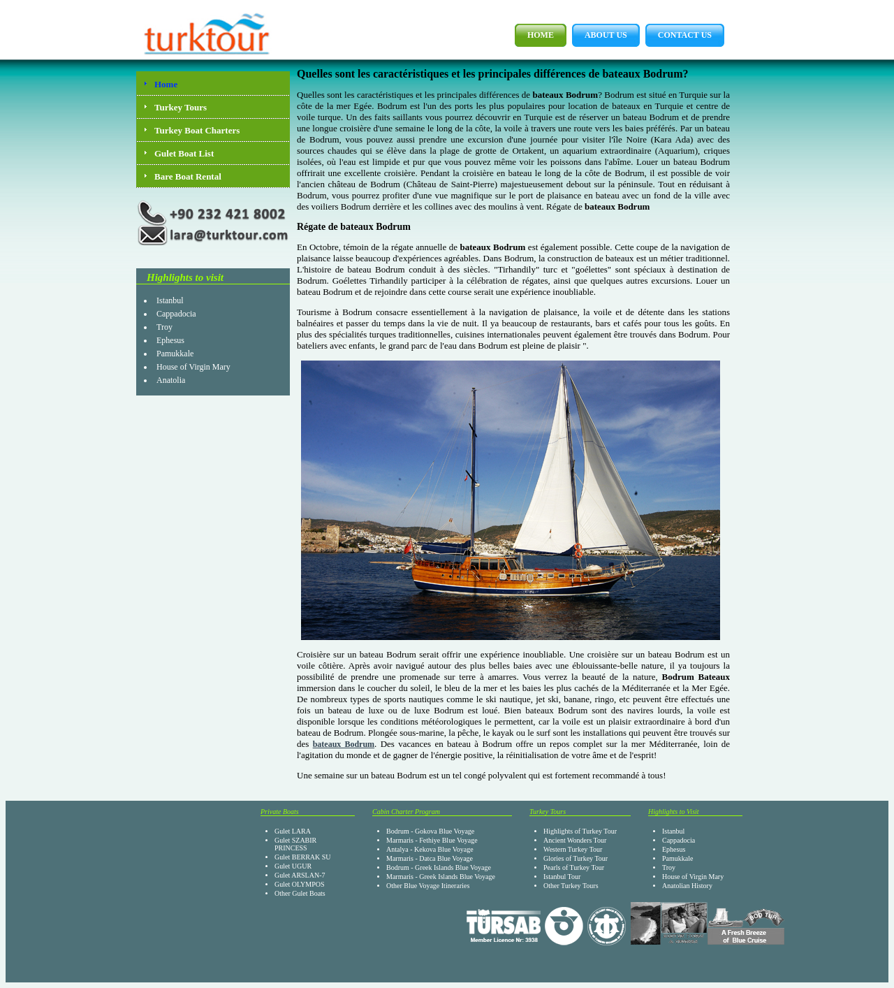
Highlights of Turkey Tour (580, 831)
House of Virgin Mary (193, 367)
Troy (164, 327)
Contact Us (678, 35)
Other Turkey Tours (571, 885)
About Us (599, 35)
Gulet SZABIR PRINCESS (295, 844)
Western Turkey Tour (572, 849)
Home (534, 35)
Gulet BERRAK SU (302, 857)
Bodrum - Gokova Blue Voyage (430, 831)
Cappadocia (176, 314)
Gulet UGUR (293, 866)
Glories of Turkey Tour (575, 858)
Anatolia (170, 380)
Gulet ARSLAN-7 (299, 875)
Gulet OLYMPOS (299, 884)
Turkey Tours (180, 107)
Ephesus (170, 340)
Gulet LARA (292, 831)
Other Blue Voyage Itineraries (427, 885)
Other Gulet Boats (299, 893)
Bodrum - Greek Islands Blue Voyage (438, 867)
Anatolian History (687, 885)
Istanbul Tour (561, 876)
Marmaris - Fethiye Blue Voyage (432, 840)
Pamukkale (174, 353)
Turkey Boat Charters (197, 130)
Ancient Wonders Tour (574, 840)
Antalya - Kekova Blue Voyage (430, 849)
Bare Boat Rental (187, 176)
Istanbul (170, 300)
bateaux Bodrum (343, 744)
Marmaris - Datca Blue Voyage (429, 858)
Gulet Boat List (184, 153)
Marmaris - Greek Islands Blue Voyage (440, 876)
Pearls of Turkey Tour (573, 867)
